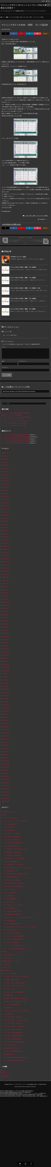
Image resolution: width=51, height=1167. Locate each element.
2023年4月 (5, 496)
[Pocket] (37, 33)
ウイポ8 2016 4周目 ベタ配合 (12, 1023)
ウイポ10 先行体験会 (9, 895)
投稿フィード (5, 1072)
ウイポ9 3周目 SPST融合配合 (12, 836)
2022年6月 (5, 524)
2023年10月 (5, 484)
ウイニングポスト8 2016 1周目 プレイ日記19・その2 (25, 288)
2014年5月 (5, 795)
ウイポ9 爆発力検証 (9, 830)
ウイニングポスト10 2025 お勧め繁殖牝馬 (14, 936)
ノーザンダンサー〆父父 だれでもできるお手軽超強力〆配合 (16, 417)
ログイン (4, 1070)
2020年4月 (5, 586)
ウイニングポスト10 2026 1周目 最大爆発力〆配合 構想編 (15, 413)
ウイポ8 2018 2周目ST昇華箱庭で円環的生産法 (15, 1057)
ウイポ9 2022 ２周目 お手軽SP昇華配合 (13, 886)
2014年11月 (5, 776)
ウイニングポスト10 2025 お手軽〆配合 (13, 939)
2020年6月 (5, 580)
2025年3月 (5, 462)
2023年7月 (5, 487)
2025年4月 (5, 459)
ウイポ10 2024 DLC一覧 (9, 930)
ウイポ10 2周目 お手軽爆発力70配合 (12, 911)
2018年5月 (5, 648)
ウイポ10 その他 (8, 902)
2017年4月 (5, 689)
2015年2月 (5, 767)
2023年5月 (5, 493)
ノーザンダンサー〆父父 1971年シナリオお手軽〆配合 (15, 421)
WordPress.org (5, 1076)
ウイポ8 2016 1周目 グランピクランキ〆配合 (32, 17)
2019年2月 (5, 630)
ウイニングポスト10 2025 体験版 (12, 933)
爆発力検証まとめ (7, 970)
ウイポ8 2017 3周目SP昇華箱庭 (12, 1038)
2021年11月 (5, 546)
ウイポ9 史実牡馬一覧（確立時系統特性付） (14, 849)
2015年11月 (5, 742)
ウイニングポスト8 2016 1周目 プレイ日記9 (22, 309)
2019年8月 (5, 611)
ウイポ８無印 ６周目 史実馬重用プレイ (14, 1001)
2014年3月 (5, 801)
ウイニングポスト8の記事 (13, 17)
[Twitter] (5, 33)
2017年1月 (5, 698)
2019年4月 (5, 624)
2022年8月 (5, 518)
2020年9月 (5, 574)
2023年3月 (5, 499)
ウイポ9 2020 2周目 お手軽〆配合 (12, 852)
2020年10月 (5, 571)
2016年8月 (5, 714)
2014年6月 (5, 792)
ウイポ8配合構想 (8, 1013)
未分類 (4, 951)
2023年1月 (5, 505)
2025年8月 (5, 456)
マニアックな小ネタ (8, 989)
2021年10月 (5, 549)
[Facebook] (13, 33)
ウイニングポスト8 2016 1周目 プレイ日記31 (23, 277)
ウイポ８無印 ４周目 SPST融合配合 (13, 992)
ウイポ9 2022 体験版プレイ (10, 870)
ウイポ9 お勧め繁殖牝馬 (10, 824)
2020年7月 (5, 577)
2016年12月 (5, 701)
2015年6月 (5, 754)
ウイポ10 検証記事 (9, 908)
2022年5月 (5, 527)
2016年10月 (5, 708)
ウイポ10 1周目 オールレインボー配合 (13, 905)
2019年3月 (5, 627)
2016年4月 (5, 726)
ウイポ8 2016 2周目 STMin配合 (13, 1017)
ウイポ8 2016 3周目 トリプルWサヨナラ (15, 1020)
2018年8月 (5, 642)
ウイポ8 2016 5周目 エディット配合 (14, 1026)
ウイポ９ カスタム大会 (10, 889)
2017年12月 (5, 664)
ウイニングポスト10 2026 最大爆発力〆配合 (14, 948)
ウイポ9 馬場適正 (8, 827)
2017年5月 (5, 686)
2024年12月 (5, 468)
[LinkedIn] (29, 33)
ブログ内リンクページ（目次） (18, 256)
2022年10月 (5, 515)
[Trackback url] (25, 391)
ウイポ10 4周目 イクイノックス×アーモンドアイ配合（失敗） (18, 917)
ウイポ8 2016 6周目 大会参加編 (12, 1029)
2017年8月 (5, 676)
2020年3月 (5, 589)
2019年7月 (5, 614)
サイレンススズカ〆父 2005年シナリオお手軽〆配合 (14, 423)
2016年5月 (5, 723)
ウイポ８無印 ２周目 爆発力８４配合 (13, 982)
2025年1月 (5, 465)
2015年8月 (5, 748)
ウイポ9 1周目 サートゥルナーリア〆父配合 (15, 821)
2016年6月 (5, 720)
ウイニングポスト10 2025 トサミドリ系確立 (12, 419)
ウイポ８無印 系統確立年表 (11, 979)
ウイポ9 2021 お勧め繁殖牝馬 (11, 861)
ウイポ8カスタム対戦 (9, 1045)
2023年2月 (5, 502)
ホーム (3, 17)
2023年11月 (5, 481)
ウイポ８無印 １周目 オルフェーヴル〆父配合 (16, 976)
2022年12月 (5, 509)
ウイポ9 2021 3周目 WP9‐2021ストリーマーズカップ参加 (17, 867)
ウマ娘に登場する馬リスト (9, 811)
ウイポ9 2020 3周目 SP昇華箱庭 (12, 855)
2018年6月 (5, 645)
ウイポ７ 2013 (6, 958)
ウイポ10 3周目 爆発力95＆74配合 (12, 914)
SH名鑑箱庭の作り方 (9, 1054)
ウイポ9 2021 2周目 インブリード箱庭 (13, 864)
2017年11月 (5, 667)
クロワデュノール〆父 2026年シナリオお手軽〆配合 (14, 425)
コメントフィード (6, 1074)
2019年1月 (5, 633)
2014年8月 (5, 785)
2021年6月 (5, 552)
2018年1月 (5, 661)
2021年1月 (5, 561)
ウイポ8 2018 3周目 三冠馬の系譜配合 (13, 1060)
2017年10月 (5, 670)
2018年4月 (5, 652)
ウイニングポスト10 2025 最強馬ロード (13, 945)
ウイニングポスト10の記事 (9, 892)
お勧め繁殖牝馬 (7, 995)
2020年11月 (5, 568)
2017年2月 (5, 695)
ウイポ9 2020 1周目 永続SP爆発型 (13, 842)
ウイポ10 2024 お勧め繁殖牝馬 (11, 923)
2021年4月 (5, 558)
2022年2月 (5, 537)
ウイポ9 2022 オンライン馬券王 (11, 880)
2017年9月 (5, 673)
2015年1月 (5, 770)
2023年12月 (5, 477)
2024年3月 (5, 474)
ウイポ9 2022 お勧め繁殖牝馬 (11, 877)
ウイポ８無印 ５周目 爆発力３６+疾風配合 (15, 998)
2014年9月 (5, 782)
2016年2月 (5, 732)
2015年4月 (5, 760)
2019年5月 (5, 620)
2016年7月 (5, 717)
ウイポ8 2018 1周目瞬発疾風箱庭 (13, 1051)
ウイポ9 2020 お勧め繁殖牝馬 (11, 846)
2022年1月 (5, 540)
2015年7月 (5, 751)
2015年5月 (5, 757)
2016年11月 (5, 704)
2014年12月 (5, 773)
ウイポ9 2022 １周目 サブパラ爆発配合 (13, 883)
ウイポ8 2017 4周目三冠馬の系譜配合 (14, 1041)
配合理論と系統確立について (9, 961)
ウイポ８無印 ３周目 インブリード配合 (14, 985)
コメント (4, 347)
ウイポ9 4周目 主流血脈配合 (11, 839)
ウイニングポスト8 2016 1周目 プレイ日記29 (23, 267)
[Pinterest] (21, 33)
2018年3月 (5, 655)
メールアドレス (22, 361)
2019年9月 (5, 608)
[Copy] (45, 33)
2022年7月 (5, 521)
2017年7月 (5, 680)
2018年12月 (5, 636)
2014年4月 (5, 798)
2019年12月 (5, 599)
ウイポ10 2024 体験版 (9, 920)
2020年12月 (5, 565)
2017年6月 (5, 683)
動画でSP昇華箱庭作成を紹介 (11, 1048)
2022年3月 (5, 533)
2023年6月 (5, 490)
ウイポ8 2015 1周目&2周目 (11, 1004)
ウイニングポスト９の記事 (9, 818)
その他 (4, 814)
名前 (3, 361)
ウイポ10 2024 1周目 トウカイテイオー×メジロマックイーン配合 (19, 926)
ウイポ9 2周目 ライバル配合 (11, 833)
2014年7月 (5, 788)
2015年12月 (5, 739)
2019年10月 (5, 605)
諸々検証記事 (7, 1007)
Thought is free (33, 1086)
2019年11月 (5, 602)
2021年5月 (5, 555)
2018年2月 (5, 658)
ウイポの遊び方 (6, 964)
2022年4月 (5, 530)
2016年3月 (5, 729)
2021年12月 (5, 543)
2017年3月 (5, 692)
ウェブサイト (5, 367)
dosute (47, 219)
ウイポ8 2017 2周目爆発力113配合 (13, 1035)
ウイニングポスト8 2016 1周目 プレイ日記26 (23, 298)
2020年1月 (5, 596)
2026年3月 (5, 453)
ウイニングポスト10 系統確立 (11, 942)
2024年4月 (5, 471)
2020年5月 (5, 583)
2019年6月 (5, 617)
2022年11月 (5, 512)
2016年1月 (5, 736)
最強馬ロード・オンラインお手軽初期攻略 (12, 415)
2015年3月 (5, 764)
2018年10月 (5, 639)
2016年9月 (5, 711)
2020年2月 (5, 592)
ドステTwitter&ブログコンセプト (10, 954)
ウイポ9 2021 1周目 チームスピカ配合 (13, 858)
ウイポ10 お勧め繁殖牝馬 (10, 898)
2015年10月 (5, 745)
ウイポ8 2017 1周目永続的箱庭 (12, 1032)
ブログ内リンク (6, 967)
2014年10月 (5, 779)
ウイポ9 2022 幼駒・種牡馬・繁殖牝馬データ (15, 874)
